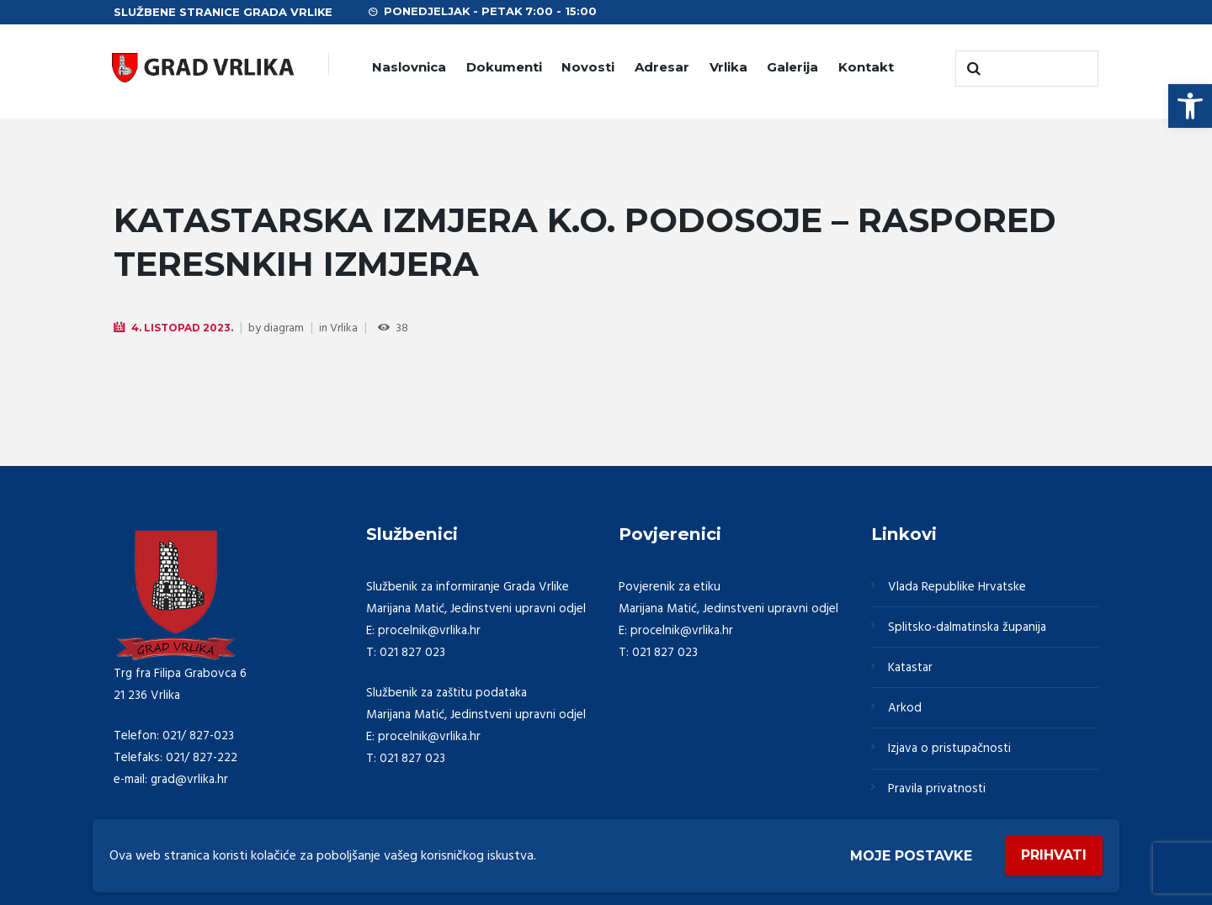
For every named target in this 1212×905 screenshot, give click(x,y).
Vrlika (728, 67)
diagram (283, 328)
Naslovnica (409, 67)
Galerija (792, 67)
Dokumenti (504, 67)
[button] (1190, 106)
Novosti (587, 67)
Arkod (905, 708)
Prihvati (1054, 855)
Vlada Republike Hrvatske (957, 587)
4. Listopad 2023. (182, 327)
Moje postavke (911, 856)
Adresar (662, 67)
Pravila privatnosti (937, 789)
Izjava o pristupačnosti (949, 748)
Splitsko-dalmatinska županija (967, 627)
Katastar (910, 668)
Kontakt (866, 67)
